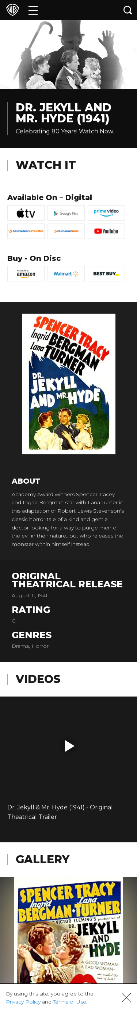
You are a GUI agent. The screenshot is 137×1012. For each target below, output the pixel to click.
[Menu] (33, 10)
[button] (70, 746)
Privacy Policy (23, 1001)
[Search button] (128, 10)
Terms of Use (69, 1001)
